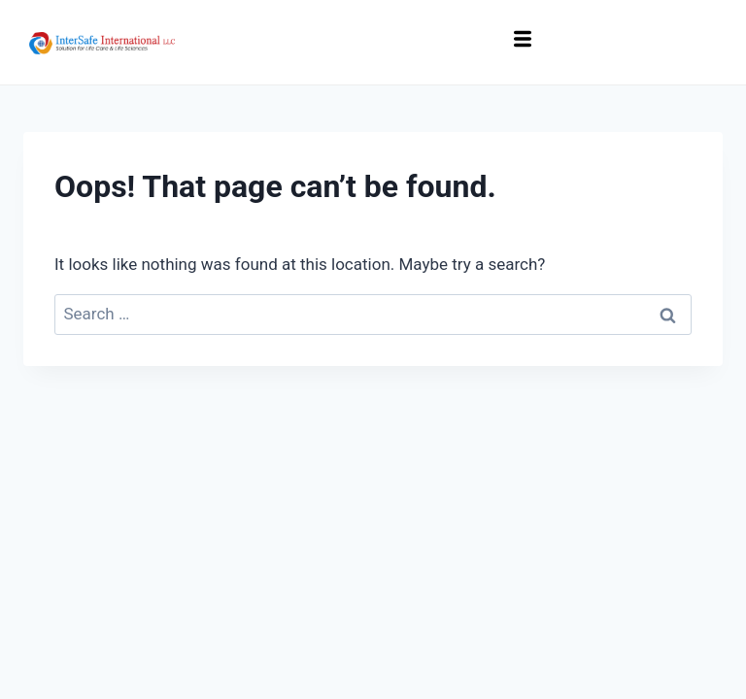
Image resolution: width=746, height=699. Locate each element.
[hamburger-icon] (523, 42)
